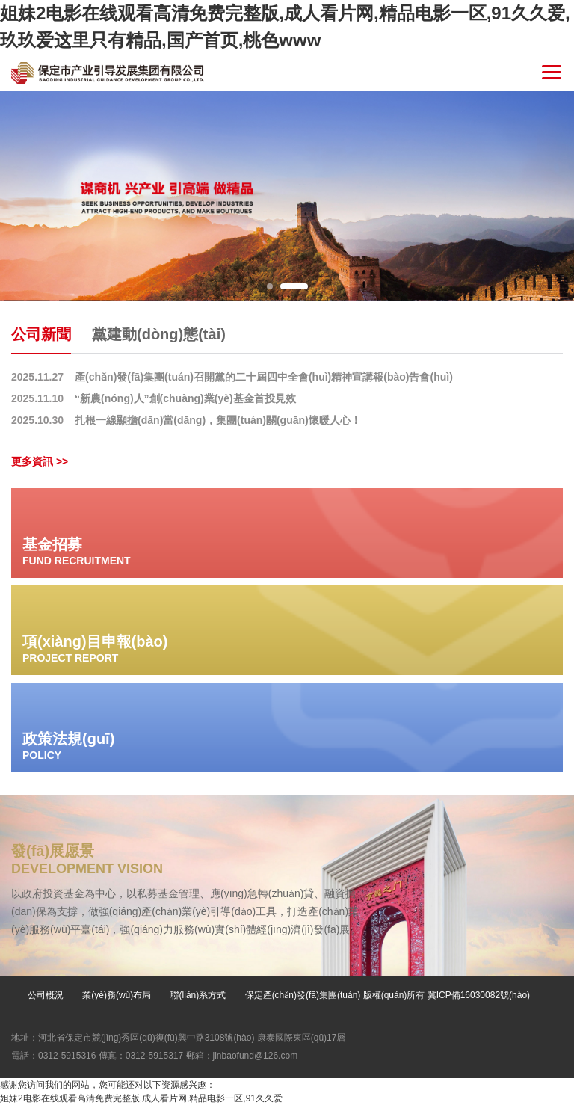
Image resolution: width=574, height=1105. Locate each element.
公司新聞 (41, 334)
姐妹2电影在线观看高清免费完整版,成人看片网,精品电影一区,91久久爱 (141, 1098)
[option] (287, 196)
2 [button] (294, 286)
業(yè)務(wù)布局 (116, 995)
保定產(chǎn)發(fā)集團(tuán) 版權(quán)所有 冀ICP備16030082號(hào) (387, 995)
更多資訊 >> (39, 461)
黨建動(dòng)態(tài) (159, 334)
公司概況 (46, 995)
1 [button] (270, 286)
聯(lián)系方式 (198, 995)
